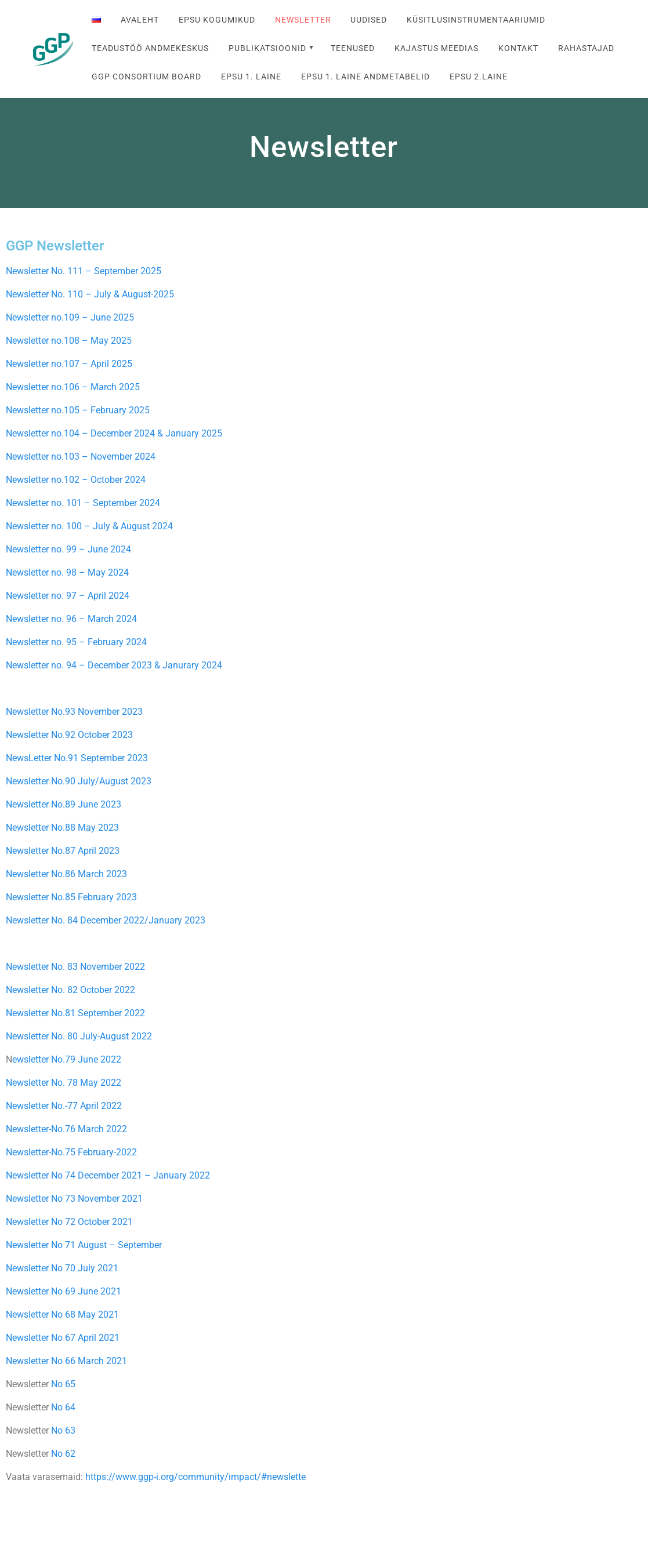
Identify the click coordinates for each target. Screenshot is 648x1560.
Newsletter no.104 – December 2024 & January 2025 (114, 433)
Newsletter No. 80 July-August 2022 (79, 1036)
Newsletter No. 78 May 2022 (63, 1082)
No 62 (63, 1453)
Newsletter (303, 20)
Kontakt (518, 48)
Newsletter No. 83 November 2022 (75, 966)
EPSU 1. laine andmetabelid (365, 77)
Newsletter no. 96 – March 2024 (71, 618)
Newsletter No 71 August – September (84, 1244)
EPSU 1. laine (251, 77)
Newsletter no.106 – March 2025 (74, 386)
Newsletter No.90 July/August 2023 (78, 781)
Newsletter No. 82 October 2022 (70, 989)
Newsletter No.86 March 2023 (66, 873)
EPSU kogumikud (217, 20)
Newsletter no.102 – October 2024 (76, 479)
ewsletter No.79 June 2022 (66, 1059)
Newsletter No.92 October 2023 (69, 734)
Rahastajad (586, 48)
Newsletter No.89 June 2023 (63, 804)
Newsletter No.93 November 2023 (74, 711)
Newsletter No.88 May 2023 (62, 827)
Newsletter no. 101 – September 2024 (83, 502)
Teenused (353, 48)
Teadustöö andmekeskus (150, 48)
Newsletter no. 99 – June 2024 (68, 549)
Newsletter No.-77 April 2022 (64, 1105)
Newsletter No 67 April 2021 (63, 1337)
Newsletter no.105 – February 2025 (79, 410)
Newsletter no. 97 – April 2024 (67, 595)
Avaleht (140, 20)
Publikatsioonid (267, 48)
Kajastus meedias (436, 48)
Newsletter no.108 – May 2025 (69, 340)
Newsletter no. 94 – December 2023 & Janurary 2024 (114, 665)
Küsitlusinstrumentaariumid (476, 20)
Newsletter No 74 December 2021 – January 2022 (109, 1175)
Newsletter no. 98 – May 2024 (67, 572)
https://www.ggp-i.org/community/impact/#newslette (195, 1476)
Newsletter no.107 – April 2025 (70, 363)
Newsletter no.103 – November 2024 (80, 456)
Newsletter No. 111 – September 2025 (83, 271)
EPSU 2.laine (479, 77)
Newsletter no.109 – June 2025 (70, 317)
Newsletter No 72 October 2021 (69, 1221)
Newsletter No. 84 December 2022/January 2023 (105, 920)
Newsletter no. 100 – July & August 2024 (89, 526)
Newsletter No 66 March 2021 (66, 1360)
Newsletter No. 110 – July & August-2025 (90, 294)
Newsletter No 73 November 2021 (74, 1198)
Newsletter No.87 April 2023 (63, 850)
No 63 (63, 1430)
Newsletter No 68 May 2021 (62, 1314)
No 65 (63, 1384)
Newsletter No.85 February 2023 (71, 897)
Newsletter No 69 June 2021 (63, 1291)
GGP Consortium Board (146, 77)
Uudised (368, 20)
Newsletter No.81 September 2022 (75, 1013)
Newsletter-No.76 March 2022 (66, 1128)
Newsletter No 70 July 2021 (62, 1268)
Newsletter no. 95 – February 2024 (76, 642)
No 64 (63, 1407)
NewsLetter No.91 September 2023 (77, 757)
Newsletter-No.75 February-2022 (71, 1152)
